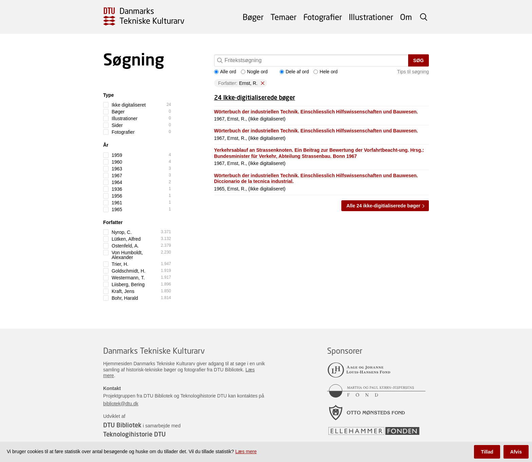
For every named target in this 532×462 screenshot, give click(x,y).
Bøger (253, 17)
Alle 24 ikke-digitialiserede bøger (383, 205)
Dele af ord (294, 71)
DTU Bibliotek (122, 425)
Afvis (516, 452)
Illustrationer (371, 17)
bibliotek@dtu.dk (120, 403)
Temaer (283, 17)
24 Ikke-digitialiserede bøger (254, 97)
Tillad (487, 452)
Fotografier (322, 17)
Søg (418, 60)
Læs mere (245, 451)
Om (406, 17)
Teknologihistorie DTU (134, 434)
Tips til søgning (413, 71)
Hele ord (326, 71)
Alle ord (225, 71)
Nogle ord (254, 71)
